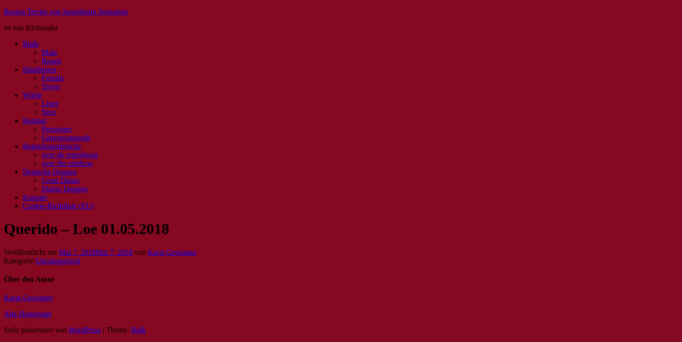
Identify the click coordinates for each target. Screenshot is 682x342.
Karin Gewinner (172, 252)
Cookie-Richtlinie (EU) (58, 206)
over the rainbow (67, 163)
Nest (48, 112)
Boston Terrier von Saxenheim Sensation (66, 12)
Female (53, 78)
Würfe (32, 95)
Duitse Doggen (64, 189)
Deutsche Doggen (50, 172)
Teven (51, 86)
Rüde (31, 44)
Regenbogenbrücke (52, 146)
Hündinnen (39, 69)
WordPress (84, 330)
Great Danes (61, 180)
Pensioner (57, 129)
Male (49, 52)
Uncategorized (58, 261)
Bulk (138, 330)
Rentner (35, 121)
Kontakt (35, 197)
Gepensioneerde (66, 138)
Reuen (51, 61)
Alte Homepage (28, 314)
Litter (50, 103)
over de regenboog (70, 155)
